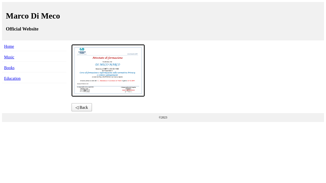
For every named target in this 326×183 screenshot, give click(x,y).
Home (9, 46)
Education (12, 78)
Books (9, 68)
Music (9, 57)
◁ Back (81, 107)
